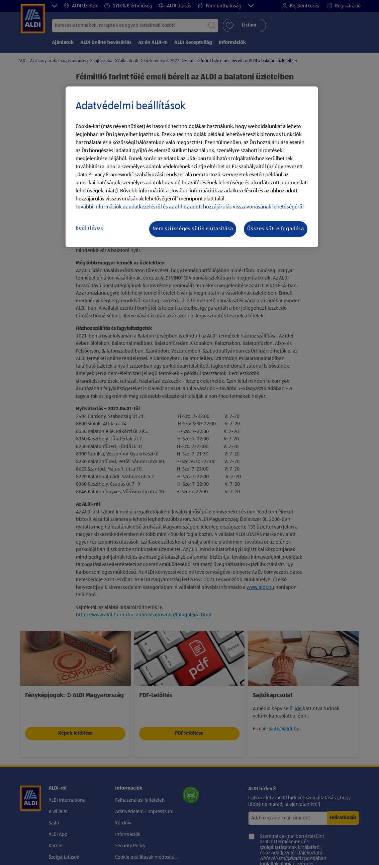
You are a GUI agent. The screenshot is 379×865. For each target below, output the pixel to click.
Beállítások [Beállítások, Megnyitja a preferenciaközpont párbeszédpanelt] (89, 228)
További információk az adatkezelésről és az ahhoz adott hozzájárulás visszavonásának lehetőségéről (190, 207)
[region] (192, 166)
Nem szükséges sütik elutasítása (193, 229)
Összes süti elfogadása (275, 229)
